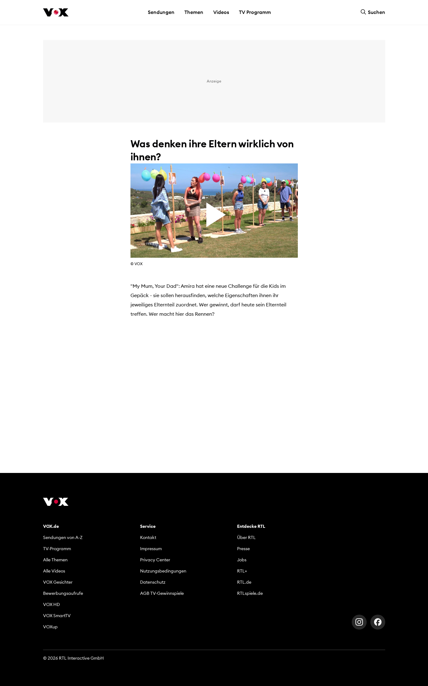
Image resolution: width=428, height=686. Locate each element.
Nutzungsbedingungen (163, 571)
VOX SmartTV (57, 615)
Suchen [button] (372, 12)
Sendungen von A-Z (62, 537)
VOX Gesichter (58, 582)
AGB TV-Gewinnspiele (162, 593)
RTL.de (244, 582)
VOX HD (51, 604)
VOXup (50, 627)
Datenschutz (152, 582)
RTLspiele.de (250, 593)
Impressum (151, 548)
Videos (221, 12)
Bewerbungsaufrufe (63, 593)
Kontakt (148, 537)
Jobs (241, 560)
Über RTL (246, 537)
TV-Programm (57, 548)
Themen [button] (193, 12)
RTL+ (242, 571)
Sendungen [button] (161, 12)
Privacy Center (155, 560)
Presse (243, 548)
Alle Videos (54, 571)
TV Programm (255, 12)
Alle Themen (55, 560)
